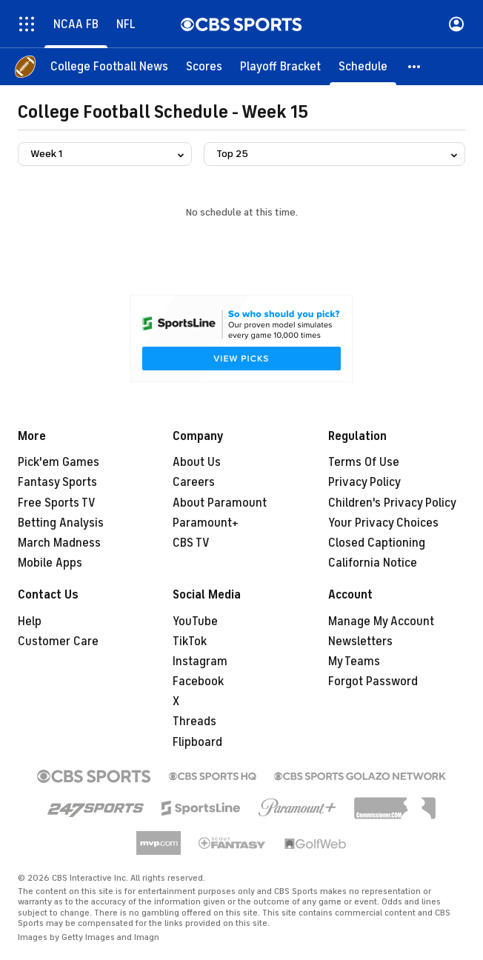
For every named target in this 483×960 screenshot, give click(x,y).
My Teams (354, 661)
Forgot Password (373, 681)
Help (29, 621)
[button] (414, 66)
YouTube (195, 621)
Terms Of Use (363, 462)
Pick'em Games (58, 462)
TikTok (190, 641)
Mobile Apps (50, 563)
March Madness (59, 543)
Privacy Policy (364, 482)
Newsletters (360, 641)
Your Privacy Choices (383, 523)
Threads (194, 721)
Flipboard (197, 742)
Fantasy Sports (57, 482)
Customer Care (58, 641)
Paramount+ (206, 523)
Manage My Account (381, 621)
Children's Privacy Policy (392, 503)
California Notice (372, 563)
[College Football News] (109, 66)
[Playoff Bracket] (280, 66)
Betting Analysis (61, 523)
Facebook (198, 681)
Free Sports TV (57, 503)
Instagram (200, 661)
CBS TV (191, 543)
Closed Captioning (376, 543)
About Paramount (220, 503)
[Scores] (204, 66)
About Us (197, 462)
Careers (194, 482)
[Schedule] (363, 66)
